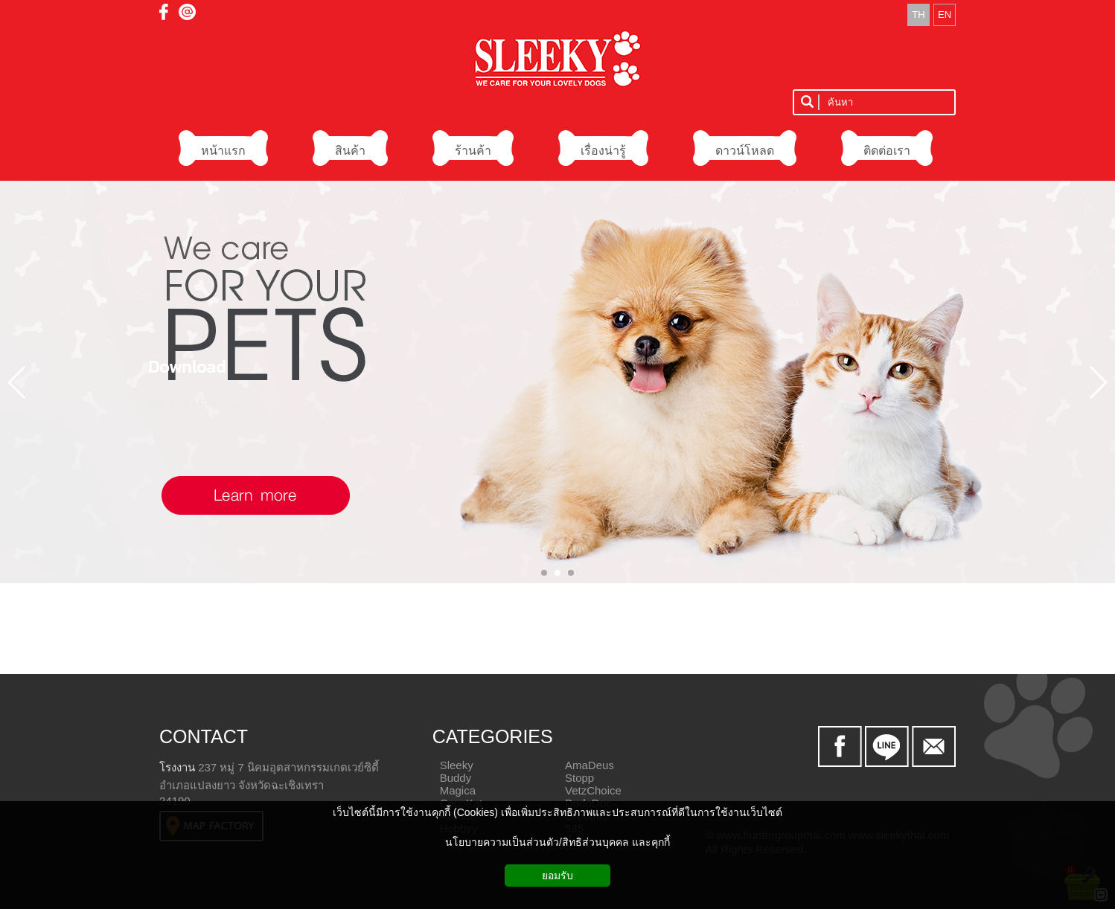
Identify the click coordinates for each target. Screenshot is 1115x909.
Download (187, 366)
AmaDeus (589, 765)
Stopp (579, 777)
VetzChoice (593, 790)
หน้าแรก (168, 402)
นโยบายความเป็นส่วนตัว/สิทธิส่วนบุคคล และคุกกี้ (557, 842)
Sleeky (456, 765)
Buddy (456, 777)
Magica (458, 790)
